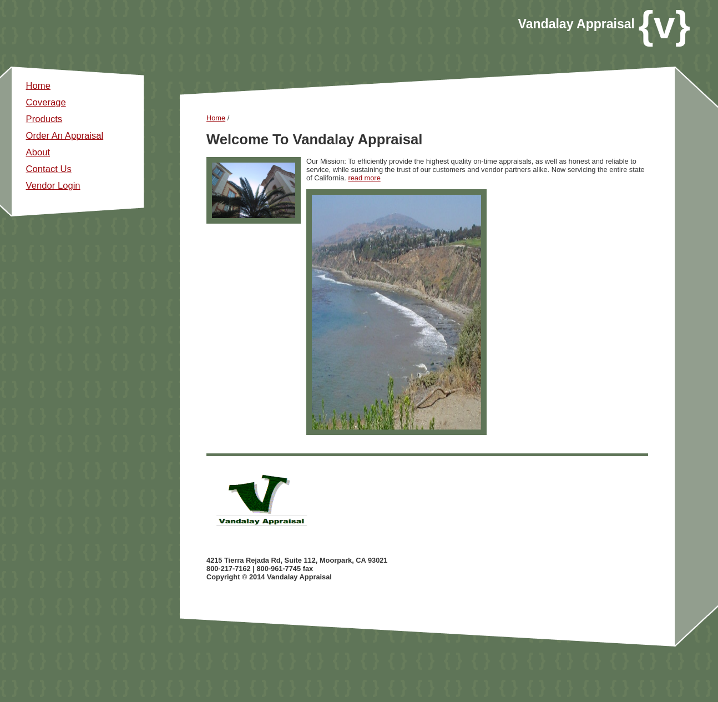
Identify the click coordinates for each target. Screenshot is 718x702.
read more (364, 178)
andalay (551, 24)
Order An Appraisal (65, 135)
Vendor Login (53, 185)
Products (44, 119)
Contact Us (49, 169)
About (38, 152)
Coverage (46, 102)
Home (38, 85)
